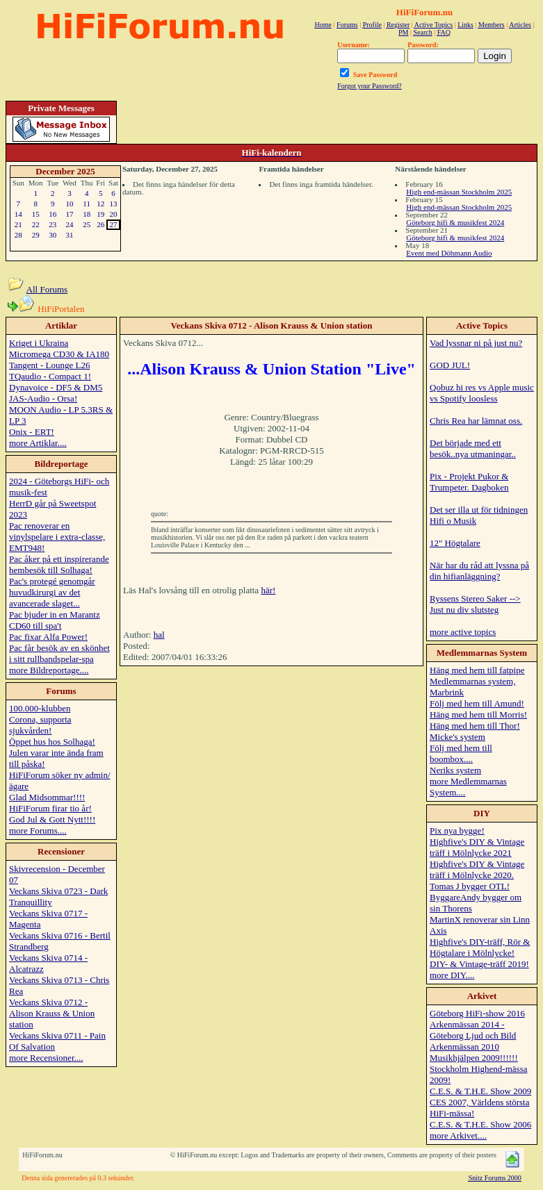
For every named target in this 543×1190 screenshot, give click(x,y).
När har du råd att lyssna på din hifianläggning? (479, 570)
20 (113, 214)
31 (69, 235)
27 (113, 224)
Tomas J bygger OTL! (470, 886)
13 (113, 203)
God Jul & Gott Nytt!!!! (52, 819)
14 (18, 214)
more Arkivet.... (458, 1135)
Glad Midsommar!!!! (47, 797)
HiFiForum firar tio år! (50, 808)
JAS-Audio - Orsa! (43, 398)
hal (159, 634)
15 (36, 214)
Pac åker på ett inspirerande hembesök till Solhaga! (59, 564)
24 (69, 224)
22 (36, 224)
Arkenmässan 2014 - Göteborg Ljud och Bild (473, 1030)
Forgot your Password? (369, 86)
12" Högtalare (455, 543)
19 (100, 214)
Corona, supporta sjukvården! (40, 725)
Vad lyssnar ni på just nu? (476, 343)
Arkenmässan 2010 (464, 1046)
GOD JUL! (450, 365)
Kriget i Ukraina (38, 343)
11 (86, 203)
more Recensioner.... (46, 1057)
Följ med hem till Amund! (477, 703)
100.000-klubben (39, 708)
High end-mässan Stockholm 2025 (459, 192)
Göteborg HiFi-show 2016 (477, 1013)
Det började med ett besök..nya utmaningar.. (473, 448)
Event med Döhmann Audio (449, 253)
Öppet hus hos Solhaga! (52, 741)
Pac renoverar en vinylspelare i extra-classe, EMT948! (57, 536)
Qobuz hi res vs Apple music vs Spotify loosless (482, 393)
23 (52, 224)
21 (18, 224)
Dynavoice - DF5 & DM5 (55, 387)
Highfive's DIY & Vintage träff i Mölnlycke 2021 (477, 847)
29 (36, 235)
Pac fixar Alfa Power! (48, 636)
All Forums (47, 289)
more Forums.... (38, 830)
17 (69, 214)
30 (52, 235)
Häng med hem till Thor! (475, 725)
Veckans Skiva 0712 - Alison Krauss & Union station (52, 1013)
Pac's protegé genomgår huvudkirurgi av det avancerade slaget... (52, 592)
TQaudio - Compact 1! (50, 376)
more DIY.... (452, 975)
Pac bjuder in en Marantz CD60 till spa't (54, 620)
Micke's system (457, 737)
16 (52, 214)
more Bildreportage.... (48, 670)
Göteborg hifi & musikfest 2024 (455, 222)
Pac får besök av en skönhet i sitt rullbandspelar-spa (59, 653)
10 (69, 203)
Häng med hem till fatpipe (477, 670)
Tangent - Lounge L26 (49, 365)
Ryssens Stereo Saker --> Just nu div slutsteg (475, 604)
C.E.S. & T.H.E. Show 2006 (480, 1124)
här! (268, 590)
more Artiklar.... (38, 443)
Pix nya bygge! (457, 830)
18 (86, 214)
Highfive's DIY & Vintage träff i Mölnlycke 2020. (477, 869)
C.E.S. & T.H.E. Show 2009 (480, 1091)
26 (100, 224)
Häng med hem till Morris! (478, 714)
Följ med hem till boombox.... (461, 753)
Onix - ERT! (31, 432)
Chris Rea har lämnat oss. (476, 420)
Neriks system (455, 770)
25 (86, 224)
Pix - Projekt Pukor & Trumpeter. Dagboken (469, 482)
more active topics (463, 632)
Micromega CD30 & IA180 (59, 354)
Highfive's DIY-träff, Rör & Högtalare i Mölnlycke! (480, 947)
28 (18, 235)
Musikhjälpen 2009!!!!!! (474, 1057)
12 (100, 203)
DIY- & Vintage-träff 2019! (479, 964)
